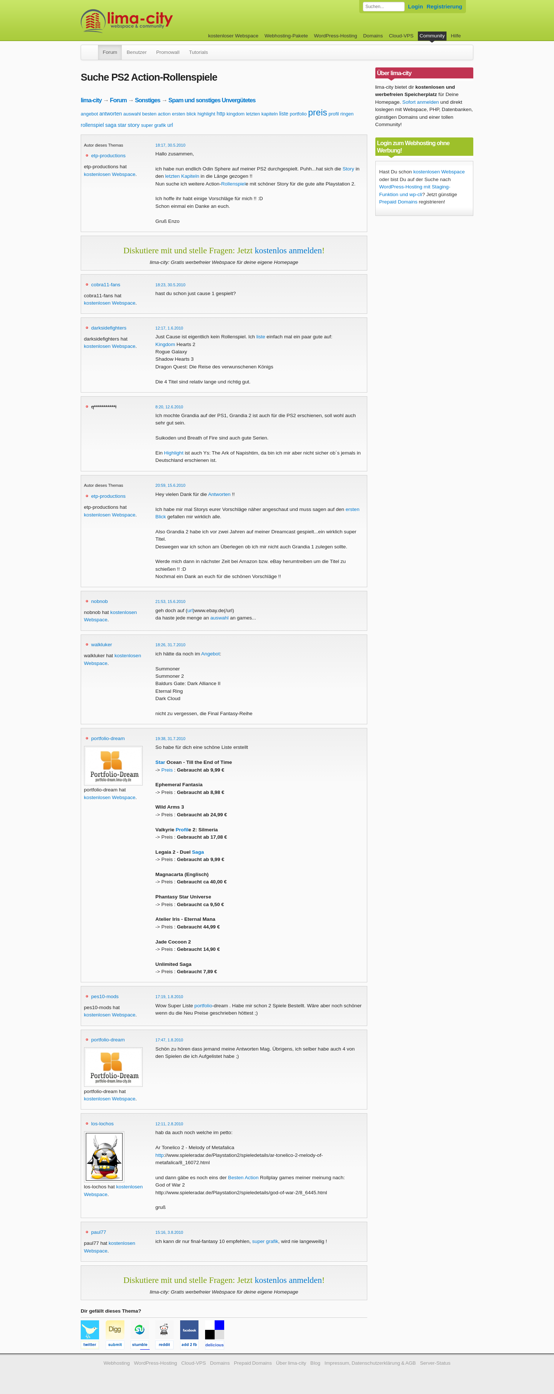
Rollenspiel (233, 184)
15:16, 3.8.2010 (169, 1232)
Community (432, 35)
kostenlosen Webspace (109, 174)
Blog (315, 1363)
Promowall (167, 52)
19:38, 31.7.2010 (171, 738)
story (134, 125)
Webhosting (116, 1363)
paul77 (98, 1232)
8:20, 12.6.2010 (169, 407)
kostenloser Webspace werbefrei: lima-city (154, 21)
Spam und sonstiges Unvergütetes (211, 100)
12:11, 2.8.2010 (169, 1124)
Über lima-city (291, 1363)
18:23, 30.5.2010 (171, 285)
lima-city (91, 100)
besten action (156, 114)
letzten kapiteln (262, 114)
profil (334, 114)
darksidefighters (109, 328)
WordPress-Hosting (335, 35)
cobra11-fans (105, 284)
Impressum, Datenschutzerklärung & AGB (370, 1363)
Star (160, 762)
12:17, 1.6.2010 (169, 328)
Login (415, 6)
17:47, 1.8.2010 (169, 1040)
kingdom (236, 114)
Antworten (219, 494)
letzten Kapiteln (182, 176)
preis (317, 112)
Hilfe (456, 35)
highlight (206, 114)
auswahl (132, 114)
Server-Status (435, 1363)
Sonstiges (147, 100)
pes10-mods (105, 996)
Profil (182, 829)
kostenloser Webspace (233, 35)
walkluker (101, 644)
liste (283, 114)
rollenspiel (92, 125)
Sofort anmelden (420, 102)
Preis (167, 770)
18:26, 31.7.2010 (171, 645)
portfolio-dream (108, 738)
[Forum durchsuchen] (384, 6)
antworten (110, 114)
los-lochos (102, 1123)
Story (348, 169)
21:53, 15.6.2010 (171, 601)
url (170, 125)
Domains (373, 35)
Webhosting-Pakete (286, 35)
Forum (110, 52)
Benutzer (136, 52)
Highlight (173, 453)
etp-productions (108, 155)
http (220, 114)
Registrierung (444, 6)
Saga (198, 852)
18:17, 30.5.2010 (171, 145)
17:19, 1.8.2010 (169, 996)
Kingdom (165, 344)
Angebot (210, 653)
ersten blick (184, 114)
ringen (346, 114)
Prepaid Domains (398, 202)
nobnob (99, 601)
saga (110, 125)
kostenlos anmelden (288, 250)
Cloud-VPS (401, 35)
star (122, 125)
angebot (89, 114)
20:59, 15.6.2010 (171, 485)
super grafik (153, 125)
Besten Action (243, 1177)
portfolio (298, 114)
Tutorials (198, 52)
